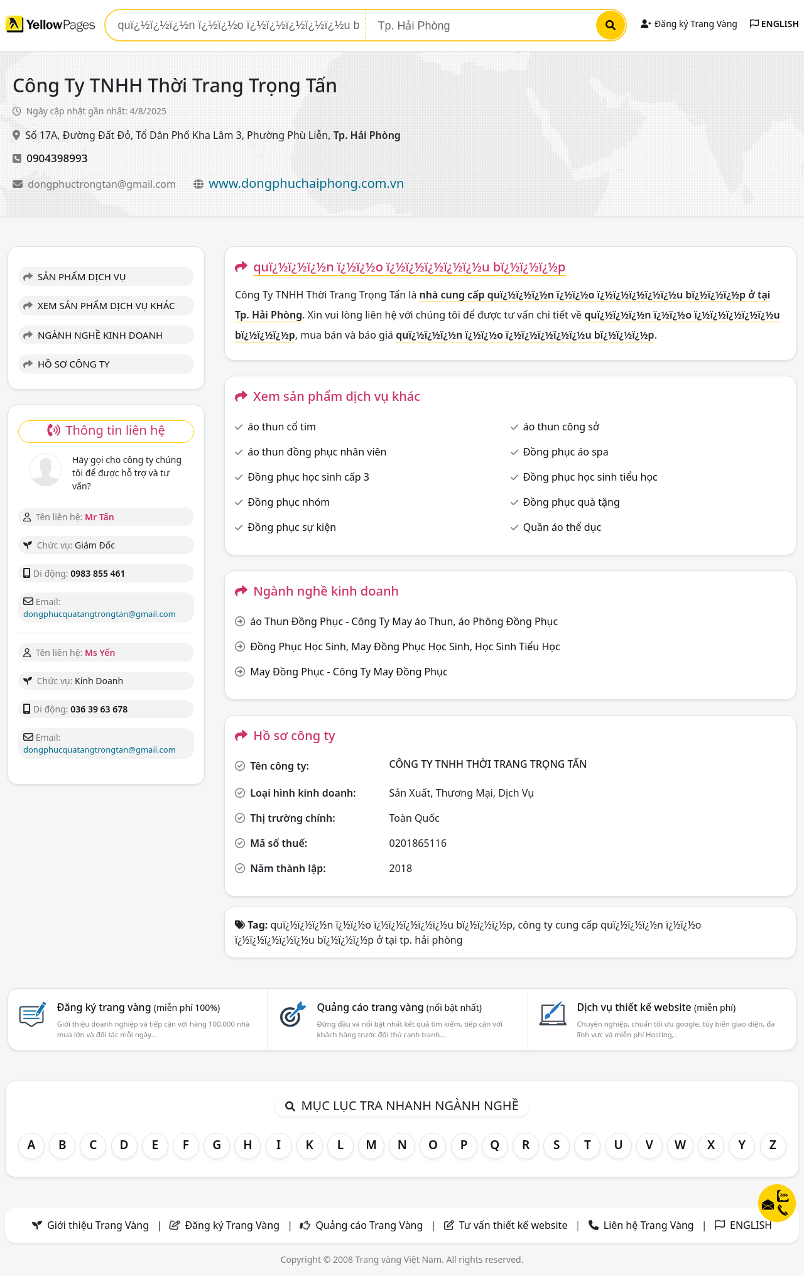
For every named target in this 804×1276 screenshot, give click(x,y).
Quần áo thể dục (562, 527)
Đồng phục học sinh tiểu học (590, 477)
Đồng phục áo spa (566, 452)
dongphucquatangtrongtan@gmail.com (99, 613)
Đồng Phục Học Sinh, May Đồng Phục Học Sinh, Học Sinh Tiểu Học (405, 646)
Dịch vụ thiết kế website (656, 1007)
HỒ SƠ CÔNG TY (66, 363)
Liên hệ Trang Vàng (649, 1225)
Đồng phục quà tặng (571, 502)
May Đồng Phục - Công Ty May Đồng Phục (348, 672)
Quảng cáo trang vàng (399, 1007)
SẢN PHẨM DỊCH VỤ (74, 276)
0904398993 (56, 158)
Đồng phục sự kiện (291, 527)
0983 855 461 (97, 573)
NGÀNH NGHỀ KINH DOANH (93, 335)
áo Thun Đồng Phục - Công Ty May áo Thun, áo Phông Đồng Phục (404, 621)
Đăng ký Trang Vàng (689, 24)
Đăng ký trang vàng (138, 1007)
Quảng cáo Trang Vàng (369, 1225)
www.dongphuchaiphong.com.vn (306, 183)
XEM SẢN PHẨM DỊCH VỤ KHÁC (99, 305)
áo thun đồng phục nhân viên (316, 452)
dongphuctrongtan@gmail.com (103, 184)
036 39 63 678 (99, 709)
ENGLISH (774, 24)
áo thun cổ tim (281, 427)
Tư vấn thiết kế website (514, 1225)
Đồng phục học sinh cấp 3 (308, 477)
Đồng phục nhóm (288, 502)
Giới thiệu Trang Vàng (98, 1225)
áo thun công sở (561, 427)
